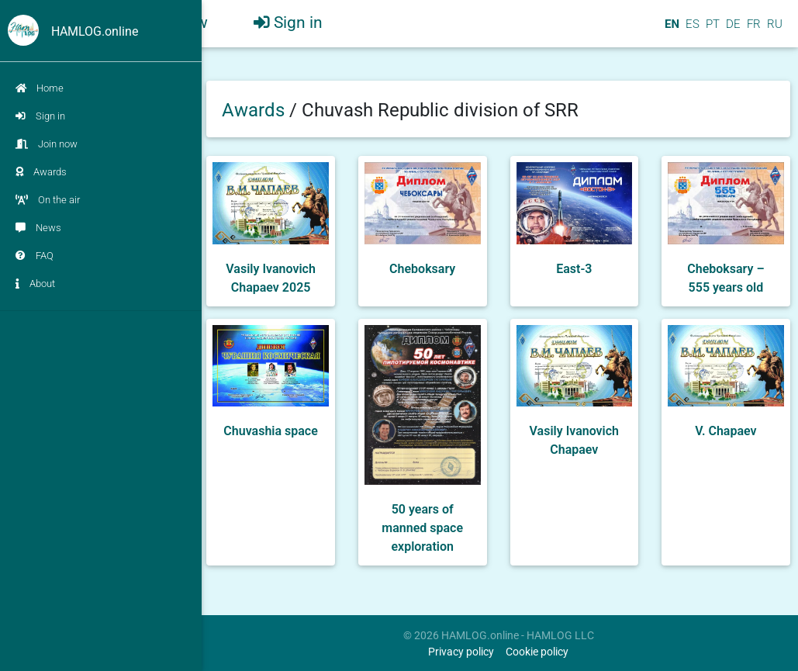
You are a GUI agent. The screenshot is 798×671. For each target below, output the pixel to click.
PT (711, 30)
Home (40, 88)
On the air (48, 200)
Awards (41, 172)
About (35, 283)
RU (775, 30)
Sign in (40, 116)
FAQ (35, 255)
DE (732, 30)
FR (752, 30)
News (38, 227)
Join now (47, 144)
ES (691, 30)
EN (670, 30)
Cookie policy (537, 652)
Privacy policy (461, 652)
